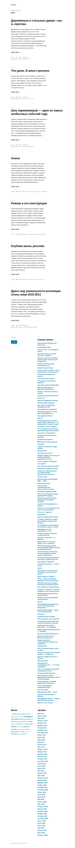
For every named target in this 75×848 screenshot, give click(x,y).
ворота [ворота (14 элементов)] (23, 714)
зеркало (17, 98)
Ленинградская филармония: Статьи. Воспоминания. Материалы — (48, 605)
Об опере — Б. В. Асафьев (47, 426)
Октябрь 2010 (42, 759)
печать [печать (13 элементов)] (17, 726)
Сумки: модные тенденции (47, 461)
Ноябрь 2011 (42, 728)
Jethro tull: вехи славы (46, 378)
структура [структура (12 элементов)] (28, 731)
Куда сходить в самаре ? (46, 576)
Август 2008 (42, 821)
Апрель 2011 (42, 744)
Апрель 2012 (42, 716)
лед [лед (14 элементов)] (22, 721)
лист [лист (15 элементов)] (24, 721)
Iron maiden (42, 464)
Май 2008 (41, 828)
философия (31, 146)
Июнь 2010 (41, 768)
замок (35, 279)
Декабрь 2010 (42, 754)
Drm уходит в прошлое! (46, 561)
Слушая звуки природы (46, 403)
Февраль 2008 (43, 835)
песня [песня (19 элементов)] (13, 726)
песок (39, 234)
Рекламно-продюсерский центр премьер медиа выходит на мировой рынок (49, 547)
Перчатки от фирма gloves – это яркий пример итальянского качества (48, 472)
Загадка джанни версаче (46, 673)
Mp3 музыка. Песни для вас (47, 442)
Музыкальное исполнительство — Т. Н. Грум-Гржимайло (49, 664)
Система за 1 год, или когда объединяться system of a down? (47, 572)
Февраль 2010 (43, 778)
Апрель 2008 (42, 830)
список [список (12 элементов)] (25, 731)
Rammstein (41, 514)
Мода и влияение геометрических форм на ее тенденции (48, 641)
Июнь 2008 (41, 825)
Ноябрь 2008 (42, 813)
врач (17, 146)
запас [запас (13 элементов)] (22, 716)
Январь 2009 (42, 809)
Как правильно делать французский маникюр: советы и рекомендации (49, 677)
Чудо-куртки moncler (45, 416)
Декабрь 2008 (42, 811)
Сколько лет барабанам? (46, 433)
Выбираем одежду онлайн (47, 491)
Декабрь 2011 (42, 725)
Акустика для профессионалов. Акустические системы (46, 487)
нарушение (26, 327)
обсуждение (44, 191)
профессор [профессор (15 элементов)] (26, 726)
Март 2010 (41, 775)
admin (13, 57)
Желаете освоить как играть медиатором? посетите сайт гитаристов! (48, 359)
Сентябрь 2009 (43, 790)
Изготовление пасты (45, 453)
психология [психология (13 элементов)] (23, 729)
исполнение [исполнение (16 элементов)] (15, 719)
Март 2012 (41, 718)
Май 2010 (41, 771)
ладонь (27, 98)
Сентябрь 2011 (43, 732)
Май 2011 (41, 742)
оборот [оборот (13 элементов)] (16, 723)
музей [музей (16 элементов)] (30, 721)
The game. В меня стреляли (30, 70)
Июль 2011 (41, 737)
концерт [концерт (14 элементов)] (13, 721)
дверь (20, 58)
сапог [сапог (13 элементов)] (20, 731)
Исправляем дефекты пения (48, 468)
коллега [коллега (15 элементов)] (29, 719)
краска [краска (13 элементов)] (16, 721)
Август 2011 (42, 735)
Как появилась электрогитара (48, 587)
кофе (22, 327)
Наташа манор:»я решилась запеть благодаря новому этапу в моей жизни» (48, 553)
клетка (20, 98)
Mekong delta (42, 451)
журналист (39, 191)
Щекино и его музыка (45, 702)
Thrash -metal (42, 477)
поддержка (34, 327)
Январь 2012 (42, 723)
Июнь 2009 (41, 797)
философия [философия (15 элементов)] (14, 734)
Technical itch (42, 646)
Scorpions (41, 614)
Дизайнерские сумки (45, 439)
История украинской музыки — (49, 633)
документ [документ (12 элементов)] (19, 716)
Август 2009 (42, 792)
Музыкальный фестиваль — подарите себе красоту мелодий (48, 499)
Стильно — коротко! (45, 512)
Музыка (13, 5)
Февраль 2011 (43, 749)
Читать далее (16, 52)
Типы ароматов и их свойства (48, 619)
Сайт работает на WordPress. (21, 843)
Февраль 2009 (43, 806)
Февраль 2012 (43, 721)
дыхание (36, 234)
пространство (24, 58)
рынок (29, 58)
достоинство (18, 327)
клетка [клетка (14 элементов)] (24, 719)
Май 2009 (41, 799)
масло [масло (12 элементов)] (27, 721)
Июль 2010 (41, 766)
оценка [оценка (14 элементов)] (31, 723)
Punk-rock (41, 398)
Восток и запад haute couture (48, 517)
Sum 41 (40, 602)
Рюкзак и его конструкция (29, 203)
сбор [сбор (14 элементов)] (23, 731)
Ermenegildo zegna (44, 347)
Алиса (15, 158)
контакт (38, 279)
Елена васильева (44, 483)
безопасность (15, 58)
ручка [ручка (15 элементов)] (16, 731)
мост (41, 279)
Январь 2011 (42, 751)
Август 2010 (42, 763)
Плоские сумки (43, 689)
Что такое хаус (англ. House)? (48, 466)
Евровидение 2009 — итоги (47, 692)
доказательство (24, 146)
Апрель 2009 (42, 802)
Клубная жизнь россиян (27, 246)
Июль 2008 (41, 823)
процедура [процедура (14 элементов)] (14, 729)
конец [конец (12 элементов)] (32, 719)
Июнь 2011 (41, 740)
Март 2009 (41, 804)
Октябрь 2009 (42, 787)
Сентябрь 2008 (43, 818)
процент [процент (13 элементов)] (18, 729)
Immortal (41, 444)
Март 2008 (41, 833)
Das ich (40, 418)
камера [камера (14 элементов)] (21, 719)
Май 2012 (41, 713)
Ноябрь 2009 (42, 785)
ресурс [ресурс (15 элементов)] (13, 731)
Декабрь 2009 (42, 782)
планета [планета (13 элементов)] (21, 726)
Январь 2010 (42, 780)
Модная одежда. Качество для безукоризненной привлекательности (48, 457)
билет (32, 191)
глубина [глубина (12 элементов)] (16, 716)
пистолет (31, 98)
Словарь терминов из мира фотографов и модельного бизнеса (47, 521)
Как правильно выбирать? (47, 409)
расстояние (43, 234)
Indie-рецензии (43, 661)
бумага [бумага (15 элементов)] (15, 714)
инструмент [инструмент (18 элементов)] (28, 716)
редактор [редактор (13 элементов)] (28, 729)
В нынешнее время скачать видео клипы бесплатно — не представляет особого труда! (48, 422)
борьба (13, 146)
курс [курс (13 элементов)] (20, 721)
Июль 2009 (41, 794)
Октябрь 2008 (42, 816)
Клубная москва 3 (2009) (46, 616)
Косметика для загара (45, 368)
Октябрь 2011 (42, 730)
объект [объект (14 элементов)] (20, 723)
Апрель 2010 (42, 773)
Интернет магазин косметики (48, 395)
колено (24, 98)
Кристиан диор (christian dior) (48, 385)
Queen (40, 568)
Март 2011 (41, 747)
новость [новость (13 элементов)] (12, 723)
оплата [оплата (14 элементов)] (27, 723)
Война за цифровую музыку (48, 400)
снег (44, 279)
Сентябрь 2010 (43, 761)
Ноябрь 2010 (42, 756)
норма (30, 327)
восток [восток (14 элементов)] (12, 716)
